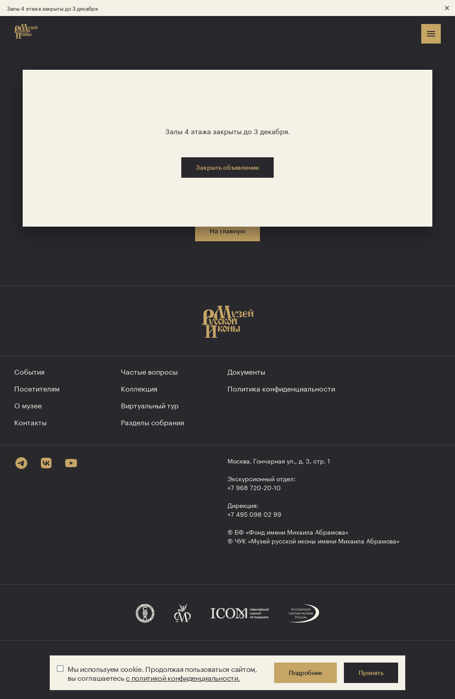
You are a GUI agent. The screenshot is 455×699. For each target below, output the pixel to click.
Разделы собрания (152, 421)
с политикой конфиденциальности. (183, 677)
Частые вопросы (149, 370)
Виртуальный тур (150, 404)
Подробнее (305, 672)
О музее (28, 404)
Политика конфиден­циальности (281, 387)
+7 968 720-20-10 (254, 487)
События (29, 370)
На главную (227, 231)
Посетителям (37, 387)
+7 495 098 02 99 (254, 514)
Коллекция (139, 387)
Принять (371, 672)
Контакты (30, 421)
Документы (246, 370)
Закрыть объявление (227, 167)
